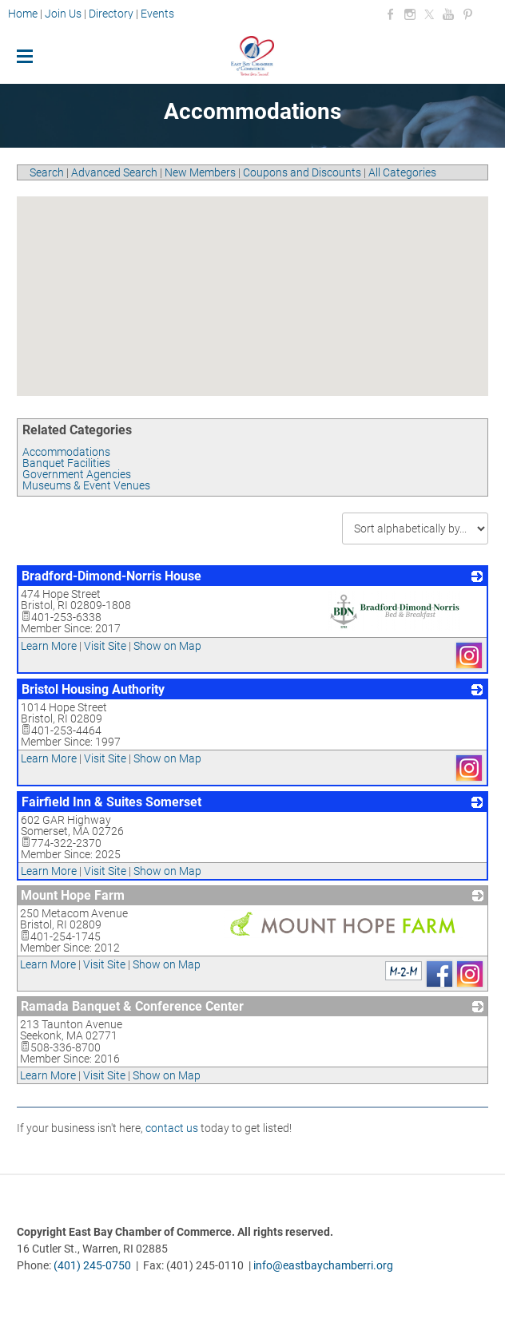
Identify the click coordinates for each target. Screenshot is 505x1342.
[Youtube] (448, 14)
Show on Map (167, 645)
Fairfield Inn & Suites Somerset (111, 802)
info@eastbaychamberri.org (323, 1265)
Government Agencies (76, 474)
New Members (200, 172)
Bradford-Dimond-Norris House (111, 576)
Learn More (49, 645)
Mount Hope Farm (73, 895)
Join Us (63, 13)
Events (157, 13)
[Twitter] (429, 14)
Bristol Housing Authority (93, 689)
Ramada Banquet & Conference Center (132, 1006)
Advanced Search (114, 172)
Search (47, 172)
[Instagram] (410, 14)
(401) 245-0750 (92, 1265)
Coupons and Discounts (302, 172)
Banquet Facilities (66, 463)
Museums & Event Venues (86, 485)
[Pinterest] (467, 14)
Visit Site (105, 645)
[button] (238, 282)
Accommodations (66, 451)
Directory (111, 13)
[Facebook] (390, 14)
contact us (171, 1128)
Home (24, 13)
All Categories (402, 172)
